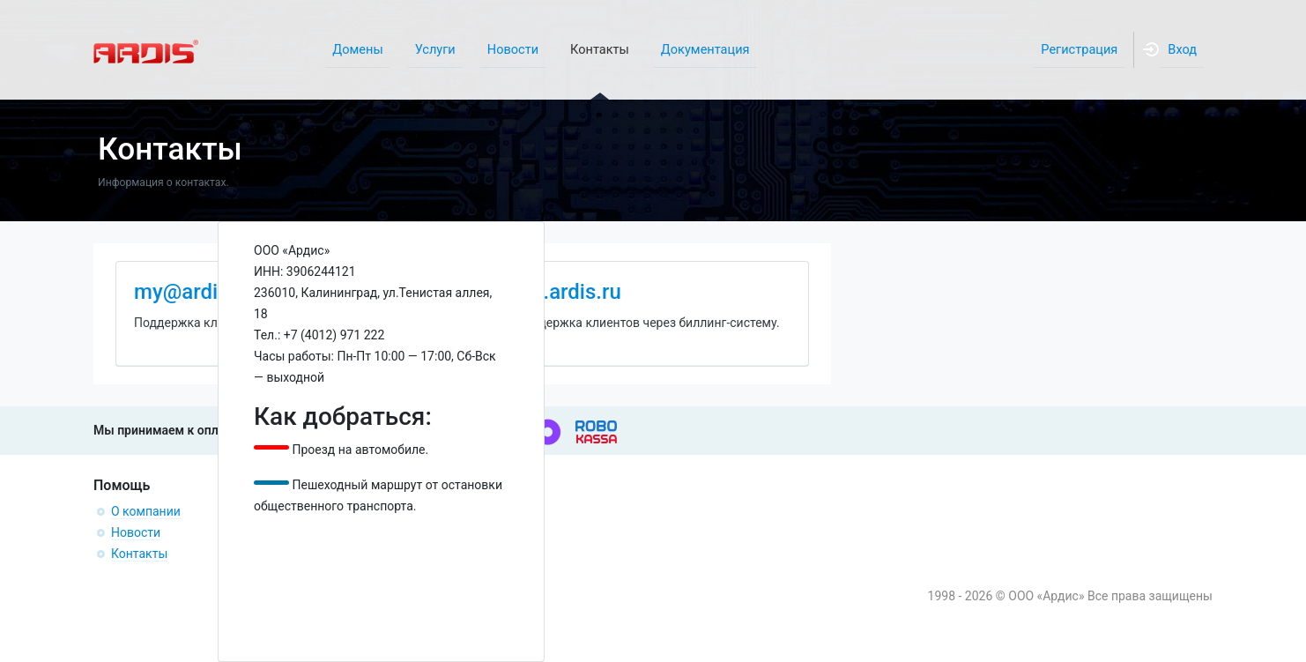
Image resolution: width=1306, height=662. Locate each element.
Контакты (139, 554)
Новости (135, 532)
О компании (146, 511)
